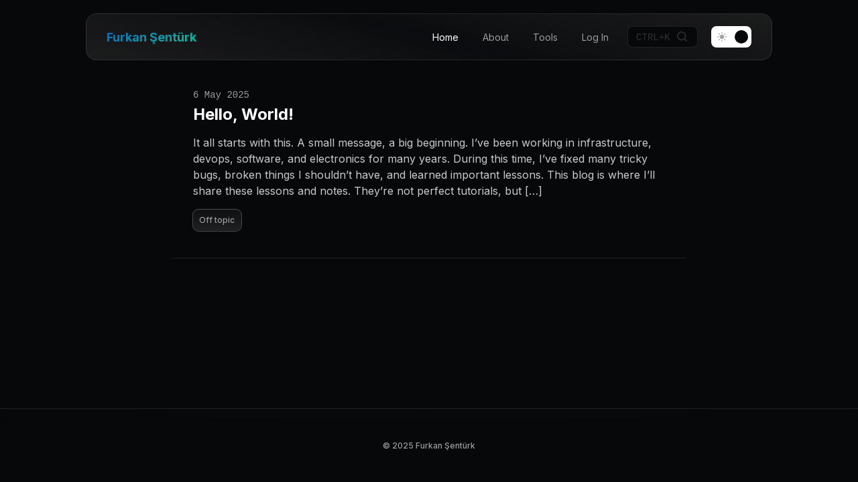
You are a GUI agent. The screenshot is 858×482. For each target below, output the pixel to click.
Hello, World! (243, 114)
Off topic (217, 220)
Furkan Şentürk (151, 37)
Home (445, 37)
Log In (595, 37)
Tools (545, 37)
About (496, 37)
